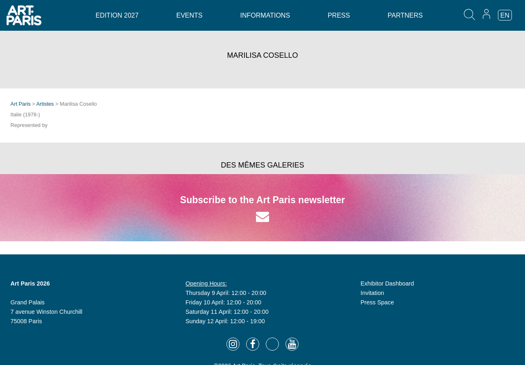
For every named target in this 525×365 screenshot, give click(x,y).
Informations (265, 15)
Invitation (372, 293)
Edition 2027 (117, 15)
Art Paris (21, 104)
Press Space (377, 302)
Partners (405, 15)
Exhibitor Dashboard (387, 283)
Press (339, 15)
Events (189, 15)
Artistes (45, 104)
